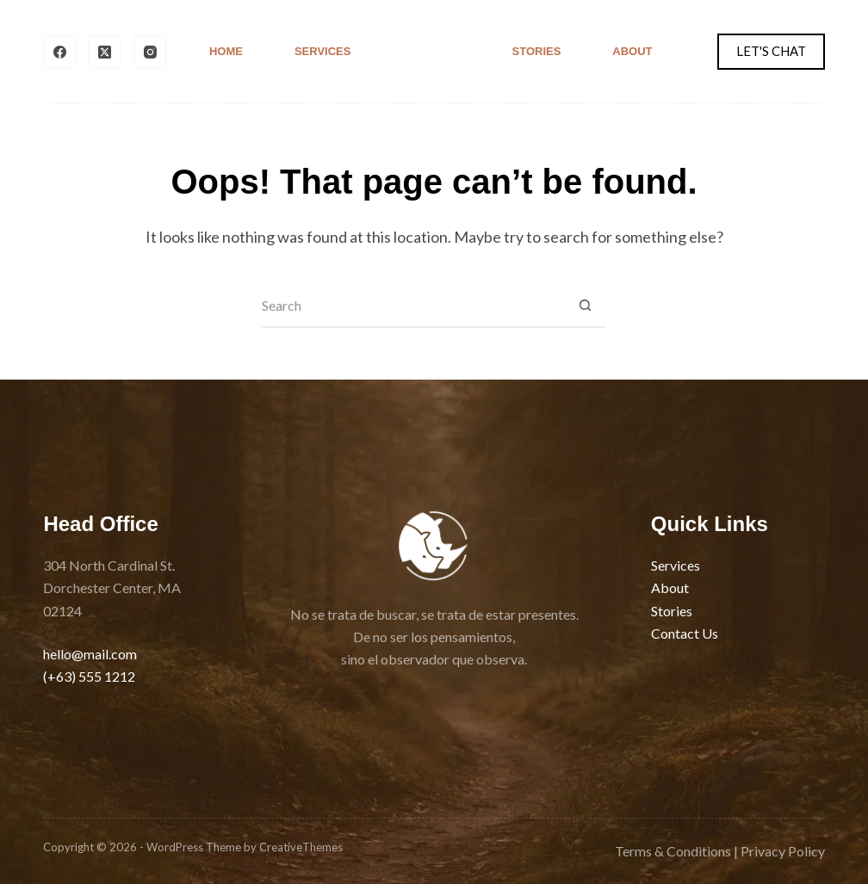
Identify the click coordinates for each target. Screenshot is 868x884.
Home (226, 51)
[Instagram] (149, 51)
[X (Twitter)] (105, 51)
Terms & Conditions (673, 851)
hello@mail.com (90, 654)
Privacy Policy (783, 851)
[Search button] (584, 306)
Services (322, 51)
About (632, 51)
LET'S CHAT (771, 51)
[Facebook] (59, 51)
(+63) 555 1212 (89, 676)
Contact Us (684, 633)
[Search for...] (412, 306)
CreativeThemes (301, 847)
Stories (536, 51)
